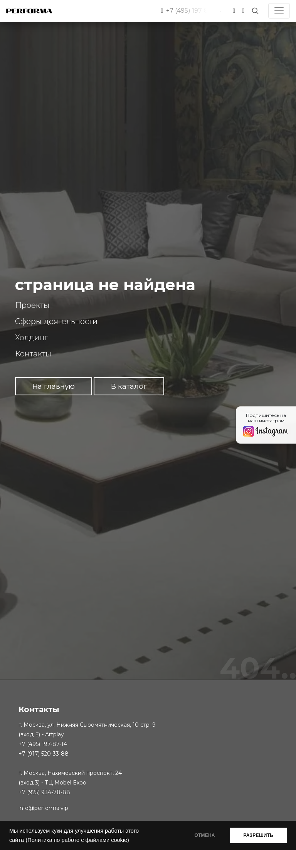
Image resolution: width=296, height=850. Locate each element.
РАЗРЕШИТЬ (258, 835)
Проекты (32, 305)
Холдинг (31, 337)
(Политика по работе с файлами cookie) (77, 840)
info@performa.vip (43, 808)
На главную (53, 386)
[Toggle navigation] (279, 10)
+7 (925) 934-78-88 (44, 792)
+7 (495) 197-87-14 (42, 744)
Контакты (33, 353)
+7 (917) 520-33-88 (43, 753)
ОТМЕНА (205, 835)
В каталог (129, 386)
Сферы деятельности (56, 321)
